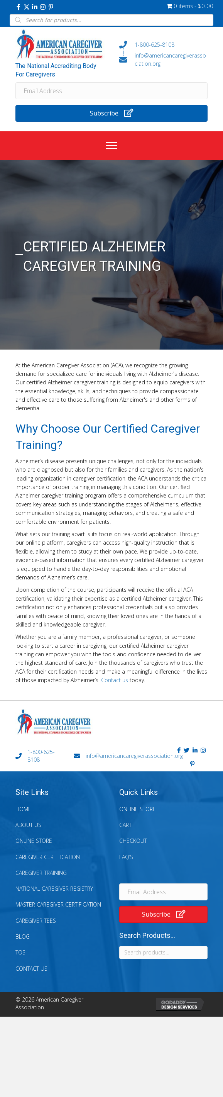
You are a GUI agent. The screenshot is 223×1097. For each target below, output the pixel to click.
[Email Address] (111, 90)
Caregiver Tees (35, 920)
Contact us (114, 680)
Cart (125, 825)
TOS (20, 952)
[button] (18, 7)
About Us (28, 825)
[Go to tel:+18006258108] (163, 44)
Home (23, 809)
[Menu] (111, 145)
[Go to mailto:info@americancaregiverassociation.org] (163, 60)
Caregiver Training (41, 872)
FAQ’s (126, 857)
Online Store (33, 840)
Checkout (133, 840)
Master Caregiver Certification (58, 904)
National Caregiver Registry (54, 888)
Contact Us (31, 968)
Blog (22, 936)
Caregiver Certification (47, 857)
